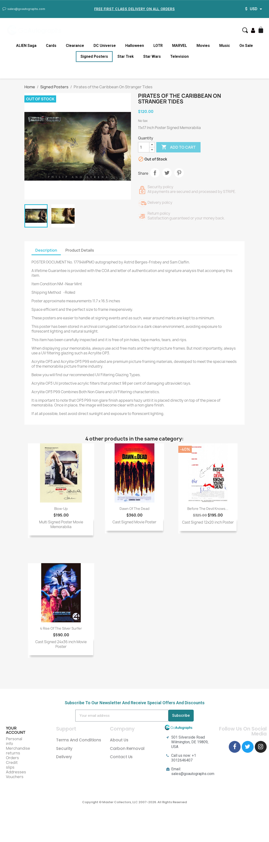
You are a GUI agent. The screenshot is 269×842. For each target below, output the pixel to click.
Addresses (16, 772)
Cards (51, 45)
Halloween (134, 45)
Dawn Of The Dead (134, 508)
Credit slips (12, 765)
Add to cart (178, 147)
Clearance (75, 45)
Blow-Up (61, 508)
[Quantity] (143, 147)
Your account (15, 730)
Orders (12, 757)
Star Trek (125, 56)
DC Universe (105, 45)
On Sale (246, 45)
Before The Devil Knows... (207, 508)
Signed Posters (94, 56)
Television (179, 56)
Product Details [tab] (79, 250)
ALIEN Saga (26, 45)
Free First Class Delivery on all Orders (134, 9)
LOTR (158, 45)
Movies (203, 45)
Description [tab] (46, 250)
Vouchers (14, 776)
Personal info (14, 741)
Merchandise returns (18, 751)
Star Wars (152, 56)
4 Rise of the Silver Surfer (61, 628)
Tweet (167, 173)
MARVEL (179, 45)
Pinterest (179, 173)
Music (224, 45)
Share (155, 173)
